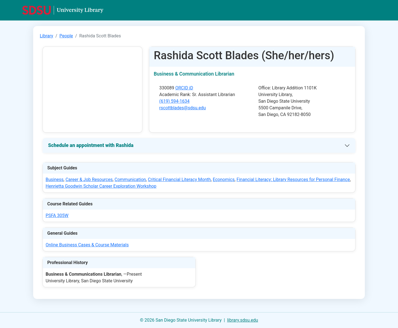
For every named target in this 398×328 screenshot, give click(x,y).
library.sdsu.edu (242, 320)
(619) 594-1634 (174, 101)
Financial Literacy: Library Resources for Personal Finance (293, 179)
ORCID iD (184, 88)
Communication (130, 179)
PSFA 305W (57, 215)
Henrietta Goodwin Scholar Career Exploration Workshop (101, 186)
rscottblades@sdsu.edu (182, 107)
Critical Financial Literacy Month (179, 179)
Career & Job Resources (89, 179)
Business (55, 179)
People (66, 35)
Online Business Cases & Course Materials (87, 244)
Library (46, 35)
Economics (224, 179)
